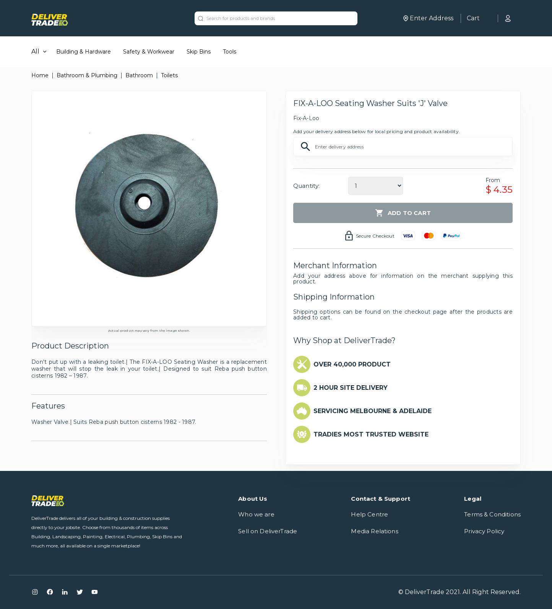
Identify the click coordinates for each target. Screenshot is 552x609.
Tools (229, 51)
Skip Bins (199, 51)
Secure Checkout (375, 236)
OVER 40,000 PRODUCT (352, 364)
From (492, 180)
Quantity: (306, 185)
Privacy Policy (484, 531)
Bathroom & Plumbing (87, 75)
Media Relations (374, 531)
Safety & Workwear (148, 51)
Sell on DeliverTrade (267, 531)
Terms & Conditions (492, 514)
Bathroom (139, 75)
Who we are (256, 514)
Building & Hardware (83, 51)
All (35, 51)
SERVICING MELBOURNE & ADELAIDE (372, 411)
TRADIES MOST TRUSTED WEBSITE (371, 434)
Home (40, 75)
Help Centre (369, 514)
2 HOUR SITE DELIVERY (350, 387)
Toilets (169, 75)
